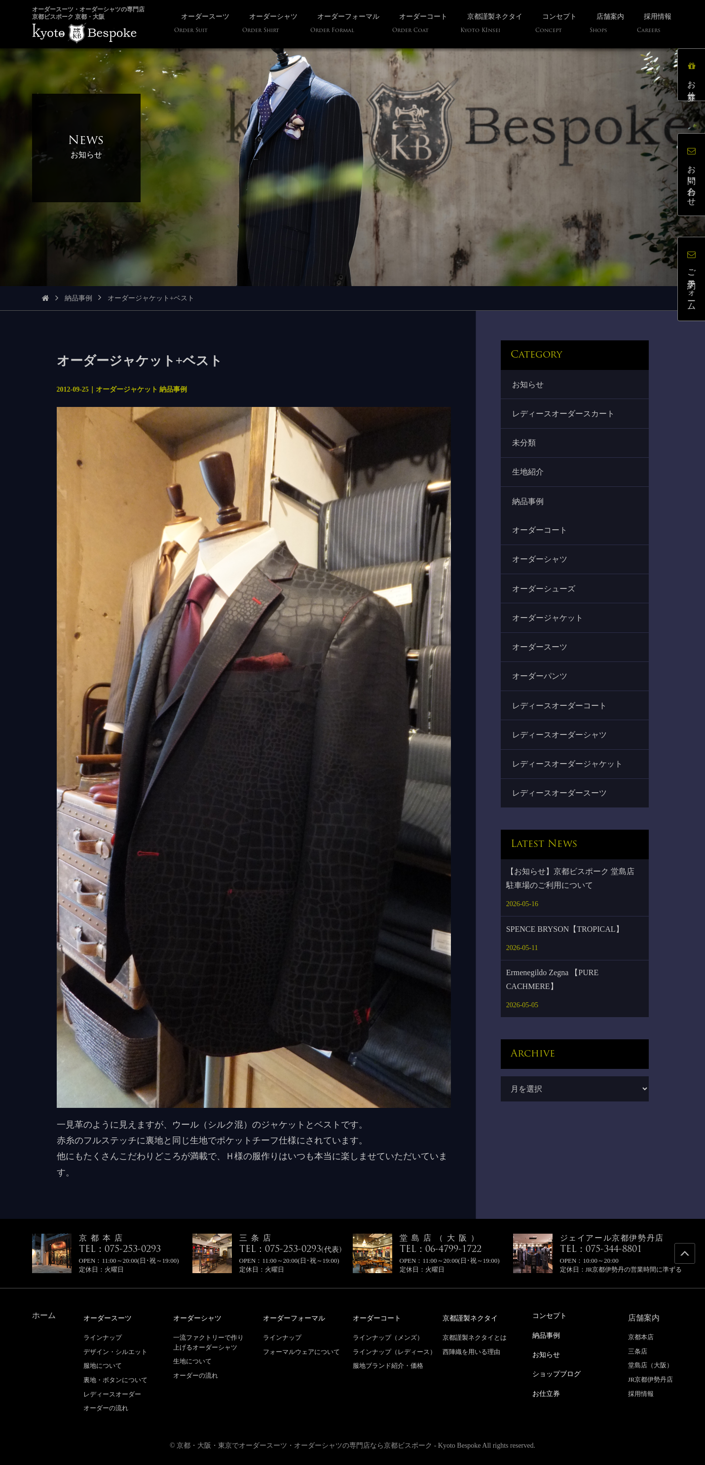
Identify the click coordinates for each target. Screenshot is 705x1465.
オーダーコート (540, 532)
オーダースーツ (540, 651)
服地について (102, 1365)
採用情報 (641, 1393)
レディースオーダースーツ (560, 800)
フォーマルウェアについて (301, 1351)
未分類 (524, 444)
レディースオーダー (112, 1393)
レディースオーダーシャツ (560, 740)
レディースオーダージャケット (568, 770)
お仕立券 (692, 76)
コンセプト (552, 1315)
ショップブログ (560, 1372)
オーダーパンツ (540, 681)
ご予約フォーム (692, 279)
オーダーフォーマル (298, 1318)
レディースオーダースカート (564, 414)
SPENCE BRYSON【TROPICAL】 (565, 935)
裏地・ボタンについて (115, 1379)
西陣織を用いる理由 (471, 1351)
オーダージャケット (548, 622)
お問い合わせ (692, 175)
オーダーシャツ (540, 562)
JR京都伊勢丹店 (650, 1379)
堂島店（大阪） (650, 1365)
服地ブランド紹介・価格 (388, 1365)
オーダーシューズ (544, 591)
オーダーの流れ (105, 1407)
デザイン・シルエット (115, 1351)
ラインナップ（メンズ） (388, 1337)
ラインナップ (102, 1337)
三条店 (637, 1351)
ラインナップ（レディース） (394, 1351)
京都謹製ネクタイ (474, 1318)
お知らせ (528, 384)
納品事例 (78, 298)
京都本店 (641, 1337)
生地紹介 (528, 474)
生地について (192, 1360)
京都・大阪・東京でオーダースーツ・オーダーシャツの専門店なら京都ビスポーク (304, 1445)
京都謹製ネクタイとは (475, 1337)
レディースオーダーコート (560, 710)
